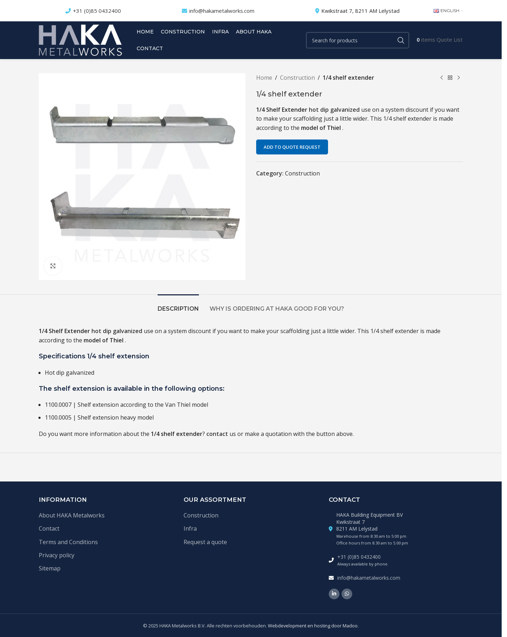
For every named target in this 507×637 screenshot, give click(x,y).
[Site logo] (80, 39)
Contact (49, 528)
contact (217, 434)
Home (264, 77)
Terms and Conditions (68, 542)
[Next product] (458, 78)
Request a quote (205, 542)
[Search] (357, 40)
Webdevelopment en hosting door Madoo (313, 625)
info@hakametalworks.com (221, 10)
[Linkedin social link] (334, 594)
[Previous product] (441, 78)
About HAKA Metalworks (72, 515)
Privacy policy (56, 555)
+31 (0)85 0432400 (97, 10)
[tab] (178, 305)
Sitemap (49, 568)
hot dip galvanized (335, 110)
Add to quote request (292, 147)
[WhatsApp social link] (347, 594)
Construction (297, 77)
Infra (190, 528)
